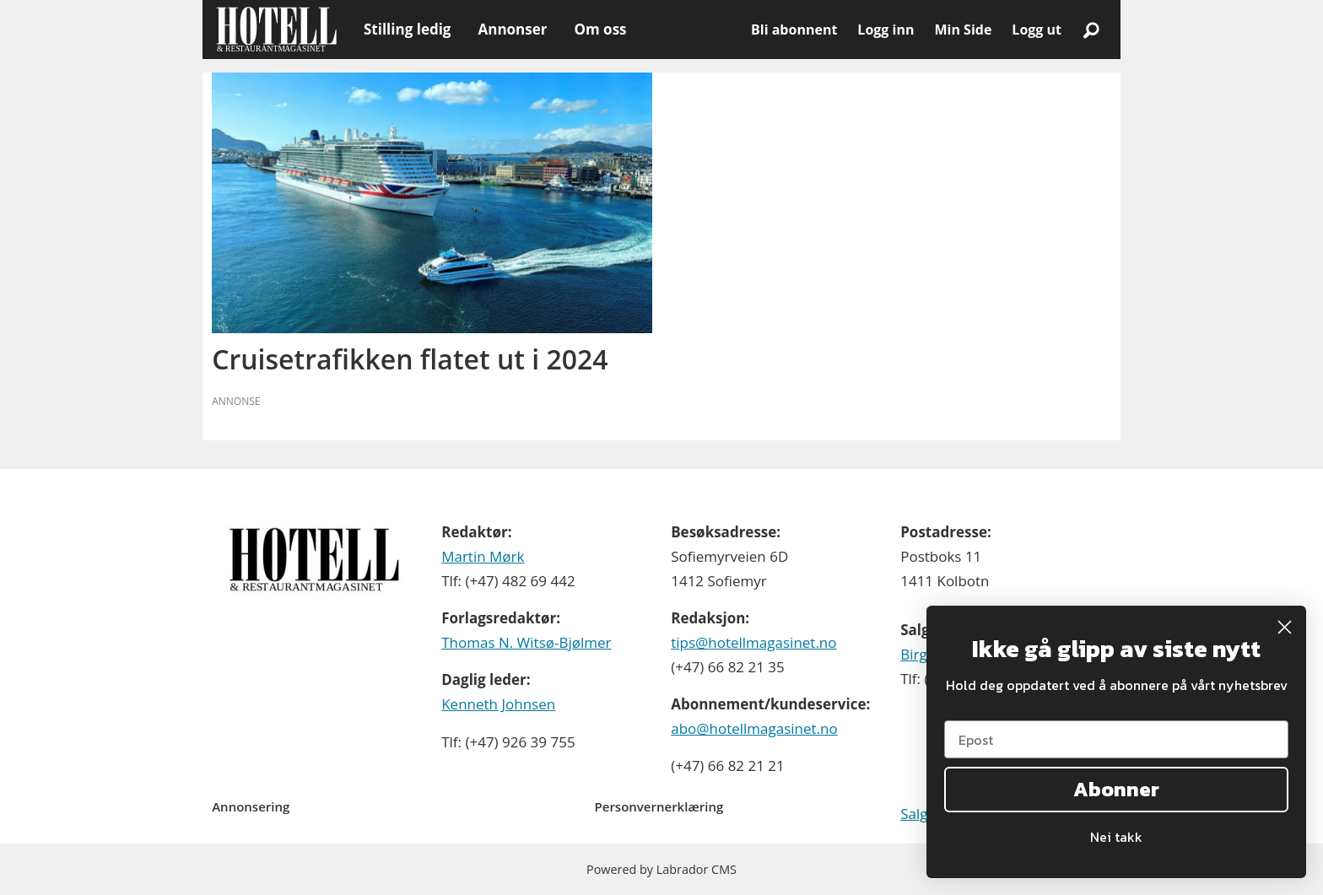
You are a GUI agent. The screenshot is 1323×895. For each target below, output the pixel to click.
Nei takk (1116, 837)
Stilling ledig (407, 29)
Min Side (962, 29)
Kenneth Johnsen (498, 704)
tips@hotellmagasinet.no (753, 642)
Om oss (600, 29)
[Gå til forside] (276, 29)
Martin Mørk (482, 556)
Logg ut (1036, 29)
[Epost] (1116, 739)
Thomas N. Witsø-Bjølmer (526, 642)
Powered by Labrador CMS (661, 869)
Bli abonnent (794, 29)
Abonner (1116, 789)
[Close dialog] (1284, 627)
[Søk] (1090, 29)
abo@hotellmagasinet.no (754, 728)
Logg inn (885, 29)
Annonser (512, 29)
